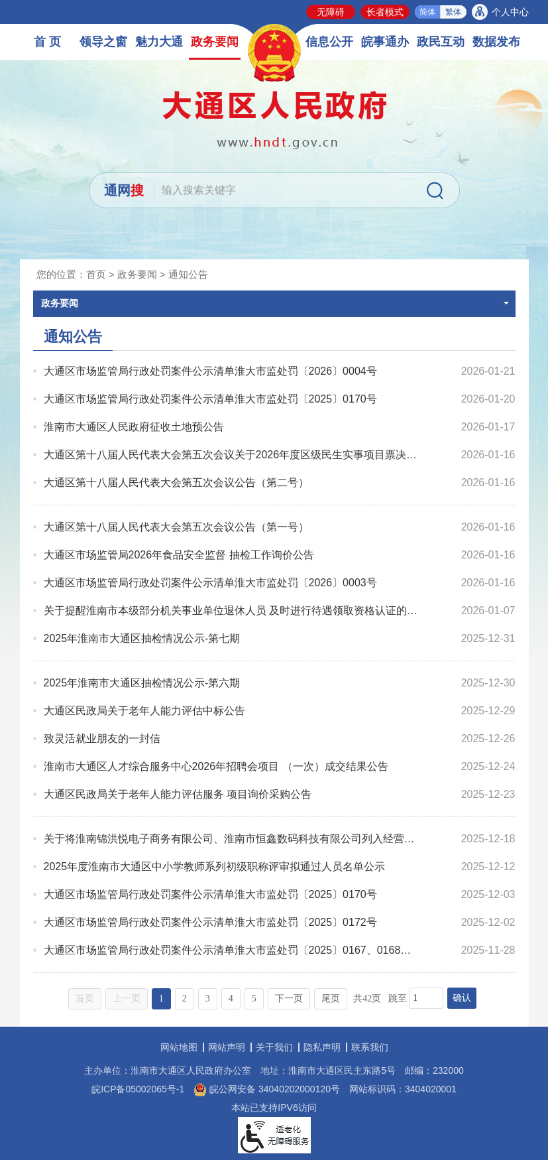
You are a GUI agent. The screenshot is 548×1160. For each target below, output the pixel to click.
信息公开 (329, 41)
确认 (462, 998)
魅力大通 (159, 41)
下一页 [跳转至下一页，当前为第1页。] (289, 998)
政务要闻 (215, 41)
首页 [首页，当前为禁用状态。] (85, 998)
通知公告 (188, 274)
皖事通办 (385, 41)
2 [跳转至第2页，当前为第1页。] (184, 998)
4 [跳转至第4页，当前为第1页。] (231, 998)
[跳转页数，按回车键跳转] (426, 998)
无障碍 (331, 12)
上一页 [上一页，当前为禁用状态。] (126, 998)
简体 (427, 12)
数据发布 (496, 41)
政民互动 (441, 41)
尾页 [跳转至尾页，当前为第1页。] (330, 998)
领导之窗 (103, 41)
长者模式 (385, 12)
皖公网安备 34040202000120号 (266, 1089)
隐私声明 (322, 1047)
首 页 (47, 41)
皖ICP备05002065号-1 (137, 1089)
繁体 (453, 12)
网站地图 (178, 1047)
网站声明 (226, 1047)
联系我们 (369, 1047)
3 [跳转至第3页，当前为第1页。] (207, 998)
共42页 (367, 998)
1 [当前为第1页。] (161, 998)
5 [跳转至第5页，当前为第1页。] (254, 998)
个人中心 (510, 12)
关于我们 (274, 1047)
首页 (96, 274)
